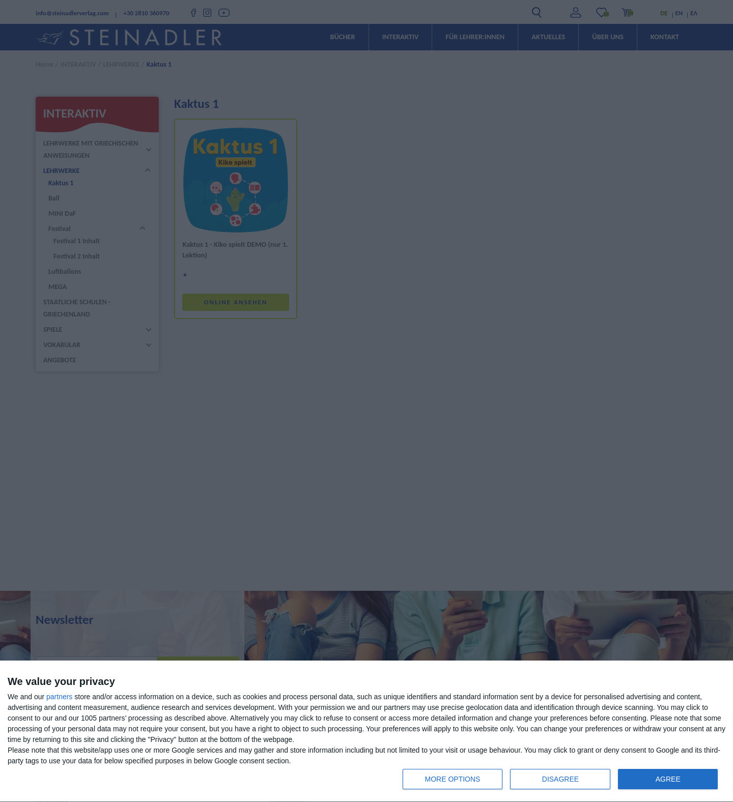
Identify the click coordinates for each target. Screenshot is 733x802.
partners (59, 696)
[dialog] (366, 731)
